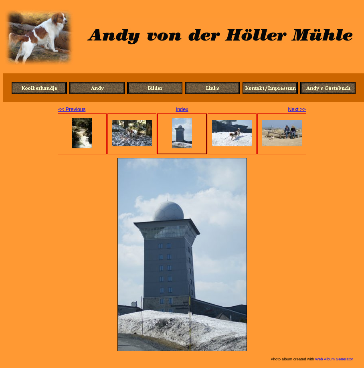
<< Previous (71, 109)
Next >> (297, 109)
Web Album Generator (334, 359)
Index (182, 109)
